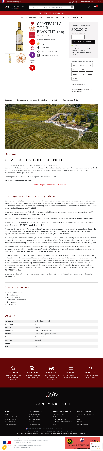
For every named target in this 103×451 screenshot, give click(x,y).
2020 (90, 69)
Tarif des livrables (58, 417)
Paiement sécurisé (11, 417)
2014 (74, 65)
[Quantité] (78, 37)
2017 (74, 69)
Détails (55, 100)
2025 (75, 78)
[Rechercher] (51, 7)
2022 (75, 74)
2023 (82, 74)
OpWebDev (73, 433)
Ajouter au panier (83, 41)
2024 (90, 74)
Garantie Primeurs (10, 419)
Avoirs (79, 419)
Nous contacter (10, 422)
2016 (89, 65)
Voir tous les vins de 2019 (80, 85)
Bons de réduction (83, 424)
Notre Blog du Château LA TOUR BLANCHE (51, 185)
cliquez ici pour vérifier (69, 428)
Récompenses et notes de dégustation (32, 100)
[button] (4, 447)
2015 (82, 65)
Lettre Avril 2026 (58, 414)
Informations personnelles (85, 414)
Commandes (81, 417)
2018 (82, 69)
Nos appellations (34, 419)
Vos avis (31, 422)
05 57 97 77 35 (96, 2)
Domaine (8, 100)
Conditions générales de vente (39, 417)
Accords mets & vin (70, 100)
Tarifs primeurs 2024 (59, 419)
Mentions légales (34, 414)
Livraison (7, 414)
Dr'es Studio (82, 433)
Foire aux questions (11, 424)
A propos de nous (34, 424)
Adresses (80, 422)
